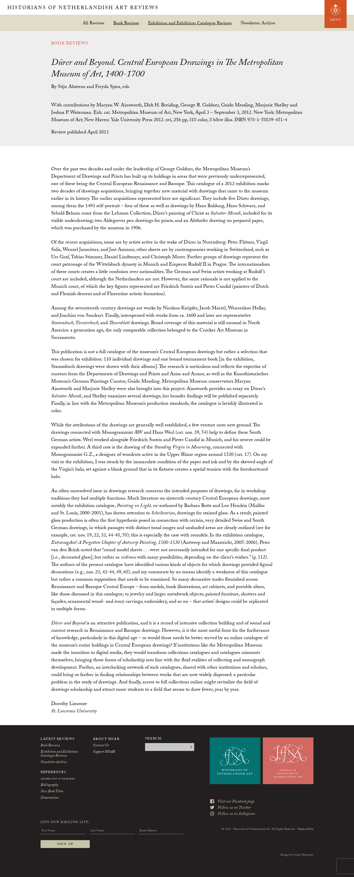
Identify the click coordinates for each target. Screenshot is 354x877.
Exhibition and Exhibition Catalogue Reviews (190, 23)
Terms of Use (305, 829)
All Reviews (93, 23)
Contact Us (101, 746)
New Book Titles (52, 792)
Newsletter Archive (258, 23)
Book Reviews (126, 23)
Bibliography (49, 785)
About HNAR (106, 739)
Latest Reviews (58, 739)
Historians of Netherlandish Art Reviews (83, 8)
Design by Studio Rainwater (296, 855)
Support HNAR (104, 752)
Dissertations (50, 798)
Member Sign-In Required (58, 779)
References (53, 772)
